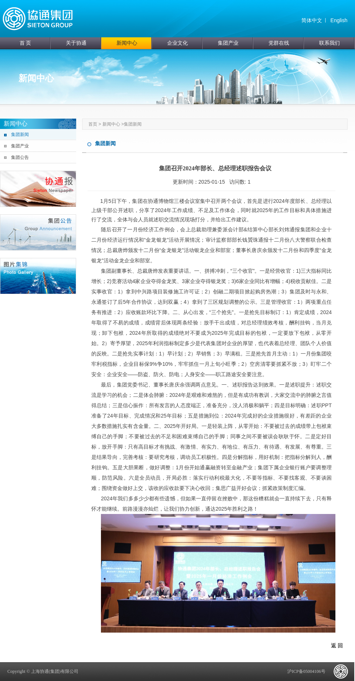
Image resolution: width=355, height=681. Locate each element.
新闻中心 (126, 43)
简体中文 (311, 20)
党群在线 (278, 43)
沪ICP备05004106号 (306, 671)
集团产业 (228, 43)
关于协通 (76, 43)
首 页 (25, 43)
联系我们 (329, 43)
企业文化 (177, 43)
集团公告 (20, 157)
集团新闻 (20, 134)
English (339, 20)
